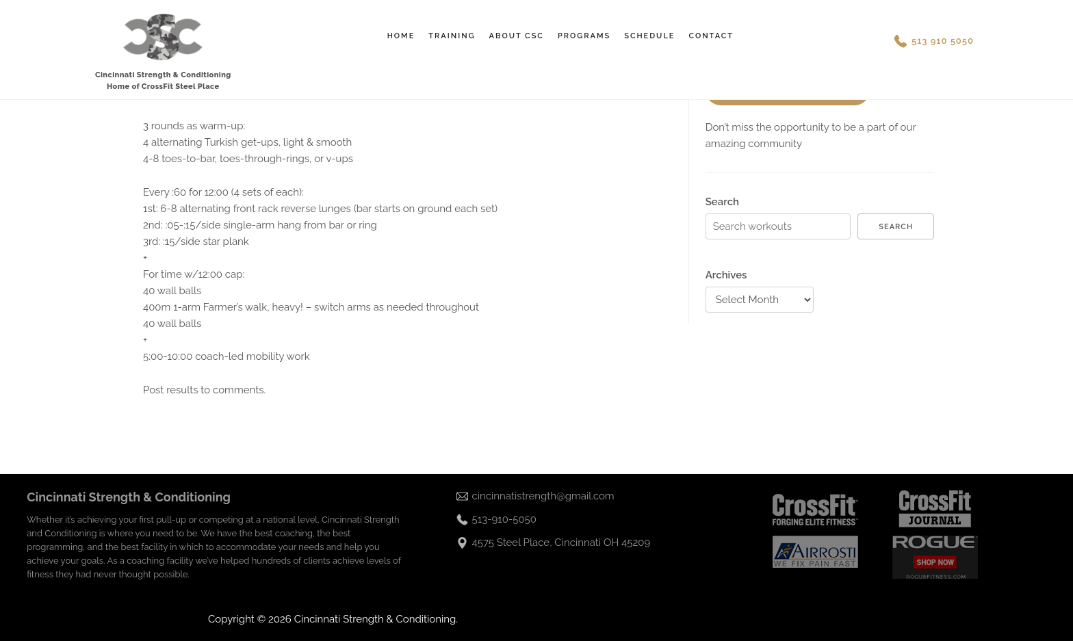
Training (451, 35)
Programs (584, 35)
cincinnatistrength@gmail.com (543, 496)
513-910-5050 (504, 519)
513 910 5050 (943, 41)
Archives (726, 275)
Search (722, 202)
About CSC (516, 35)
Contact (711, 35)
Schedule (649, 35)
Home (401, 35)
